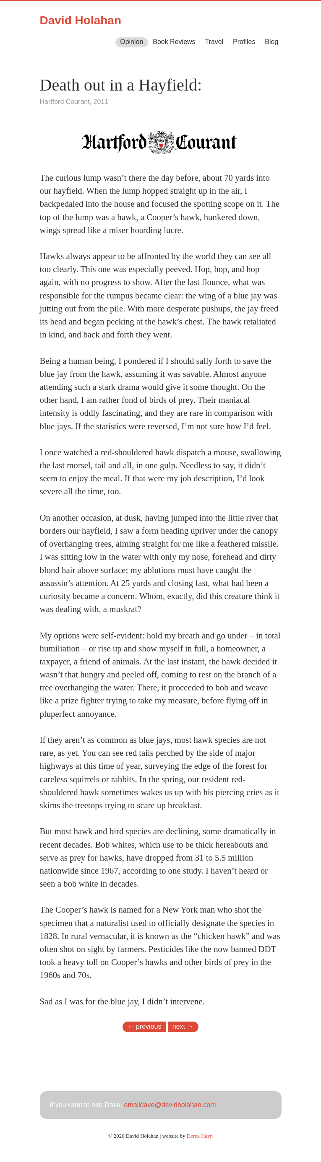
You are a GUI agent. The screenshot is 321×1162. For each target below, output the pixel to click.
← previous (145, 1026)
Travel (214, 41)
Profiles (244, 41)
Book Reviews (174, 41)
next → (183, 1026)
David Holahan (80, 20)
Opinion (131, 41)
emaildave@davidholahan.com (170, 1104)
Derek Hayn (200, 1136)
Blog (271, 41)
